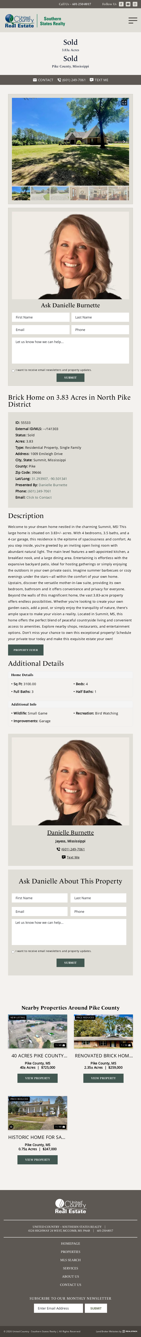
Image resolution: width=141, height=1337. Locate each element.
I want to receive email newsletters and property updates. (54, 370)
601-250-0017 (81, 4)
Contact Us (70, 1285)
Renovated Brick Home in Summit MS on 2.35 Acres (103, 1056)
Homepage (70, 1243)
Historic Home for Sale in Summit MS (37, 1137)
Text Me (70, 857)
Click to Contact (39, 497)
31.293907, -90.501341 (49, 478)
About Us (70, 1276)
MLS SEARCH (70, 1260)
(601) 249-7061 (39, 491)
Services (70, 1268)
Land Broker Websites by (116, 1331)
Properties (70, 1252)
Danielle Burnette (53, 485)
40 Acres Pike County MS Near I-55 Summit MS (37, 1056)
